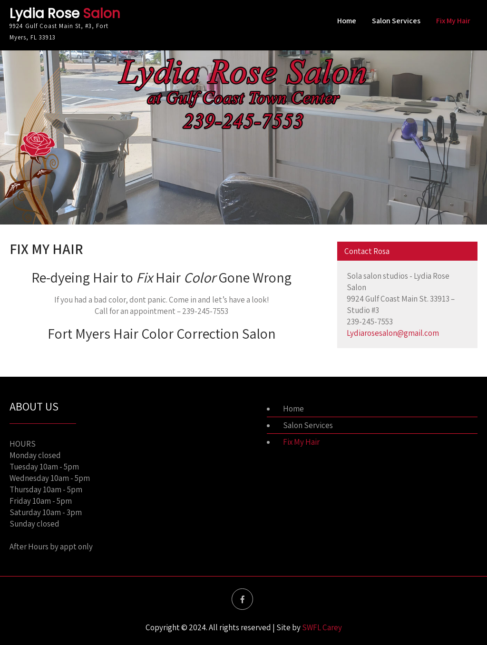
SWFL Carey (322, 627)
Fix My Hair (453, 21)
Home (346, 21)
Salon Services (396, 21)
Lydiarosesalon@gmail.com (393, 333)
